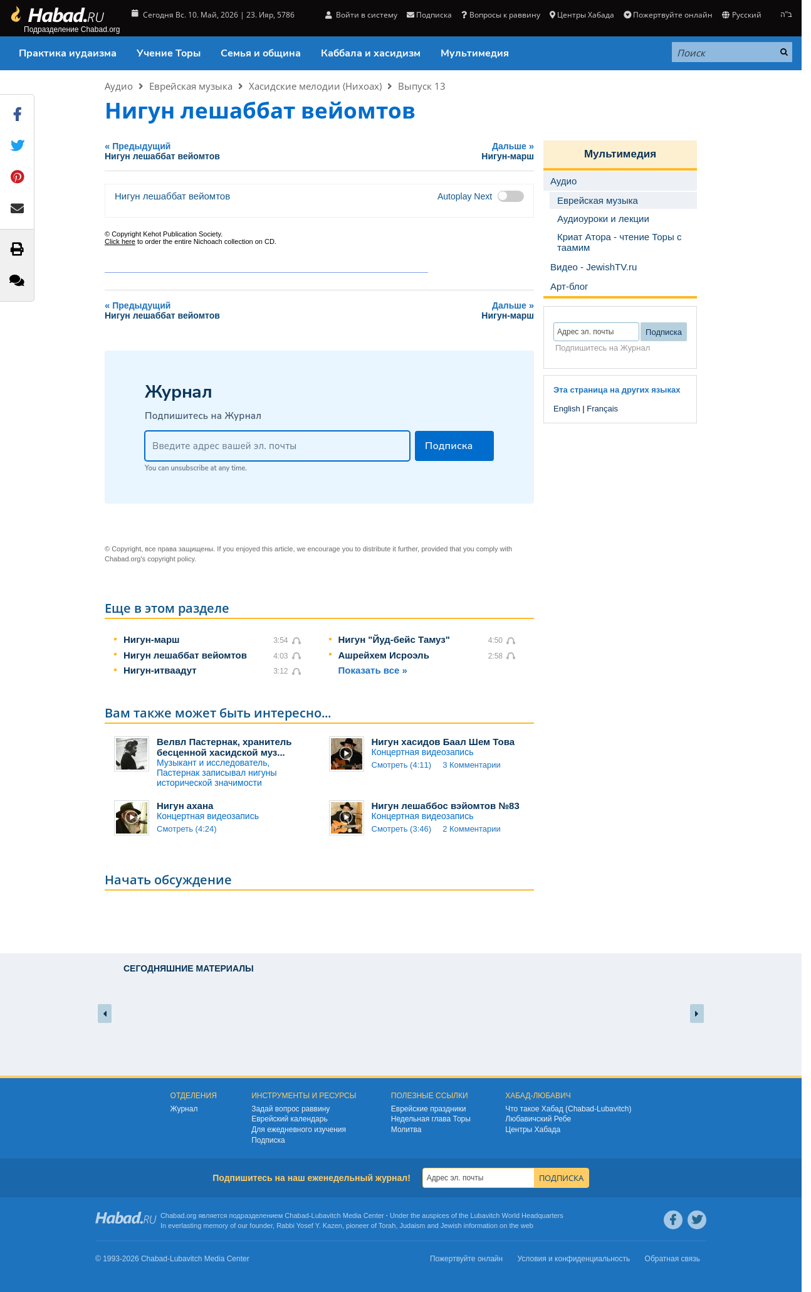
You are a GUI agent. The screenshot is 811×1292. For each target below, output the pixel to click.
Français (602, 408)
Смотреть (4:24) (187, 829)
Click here (120, 241)
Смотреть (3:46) (402, 829)
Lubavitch (326, 1215)
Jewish (451, 1225)
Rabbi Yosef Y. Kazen (309, 1225)
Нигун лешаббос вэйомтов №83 (446, 805)
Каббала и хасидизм (371, 53)
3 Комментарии (471, 765)
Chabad (297, 1215)
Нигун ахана (185, 805)
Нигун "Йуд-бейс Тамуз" (394, 639)
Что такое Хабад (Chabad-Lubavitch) (568, 1108)
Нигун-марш (151, 639)
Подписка (429, 14)
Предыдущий (246, 150)
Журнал (184, 1108)
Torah (387, 1225)
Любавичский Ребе (538, 1119)
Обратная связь (672, 1258)
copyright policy (170, 559)
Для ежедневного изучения (298, 1129)
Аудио (119, 86)
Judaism (413, 1225)
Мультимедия (475, 53)
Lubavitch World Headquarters (516, 1215)
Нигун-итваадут (160, 670)
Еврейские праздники (428, 1108)
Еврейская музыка (191, 86)
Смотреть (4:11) (402, 765)
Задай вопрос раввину (290, 1108)
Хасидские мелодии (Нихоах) (315, 86)
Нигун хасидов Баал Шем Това (443, 741)
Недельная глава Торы (431, 1119)
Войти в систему (361, 14)
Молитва (406, 1129)
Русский (741, 14)
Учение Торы (169, 53)
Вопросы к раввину (500, 14)
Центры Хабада (582, 14)
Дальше (467, 150)
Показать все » (372, 670)
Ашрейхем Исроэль (383, 655)
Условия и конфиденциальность (574, 1258)
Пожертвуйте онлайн (668, 14)
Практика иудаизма (68, 53)
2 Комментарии (471, 829)
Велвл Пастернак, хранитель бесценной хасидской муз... (224, 747)
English (566, 408)
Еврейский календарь (289, 1119)
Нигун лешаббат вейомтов (185, 655)
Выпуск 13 (422, 86)
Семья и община (261, 53)
